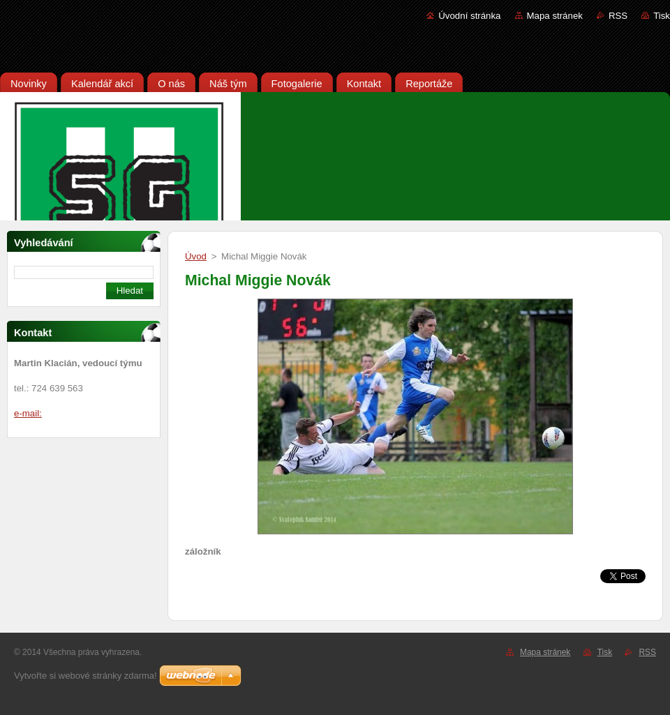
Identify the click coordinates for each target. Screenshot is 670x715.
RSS (618, 15)
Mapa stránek (555, 15)
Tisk (661, 15)
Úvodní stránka (469, 15)
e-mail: (28, 413)
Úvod (196, 256)
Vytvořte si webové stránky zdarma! (85, 675)
